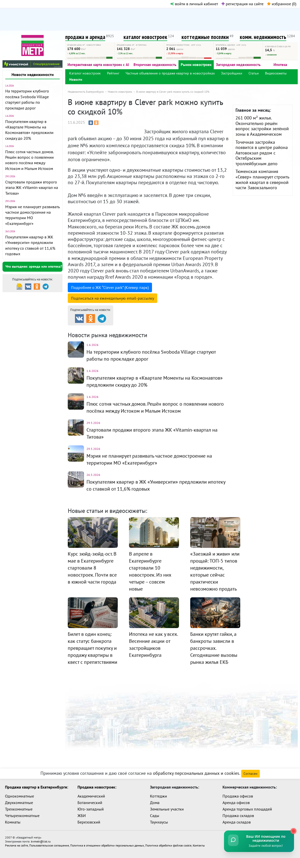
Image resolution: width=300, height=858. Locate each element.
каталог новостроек (145, 36)
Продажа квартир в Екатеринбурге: (36, 787)
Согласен (251, 773)
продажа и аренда (85, 36)
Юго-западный (91, 809)
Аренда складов (236, 822)
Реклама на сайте (16, 845)
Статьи (253, 73)
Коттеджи (158, 796)
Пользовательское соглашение (49, 845)
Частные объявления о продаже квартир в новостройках (170, 73)
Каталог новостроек (85, 73)
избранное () (281, 3)
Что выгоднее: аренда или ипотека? (34, 266)
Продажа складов (238, 815)
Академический (91, 796)
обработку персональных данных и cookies (196, 773)
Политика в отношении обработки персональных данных (107, 845)
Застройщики (231, 73)
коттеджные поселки (205, 36)
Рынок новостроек (196, 64)
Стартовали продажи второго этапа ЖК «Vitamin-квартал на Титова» (31, 187)
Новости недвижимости (33, 74)
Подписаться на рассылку (112, 298)
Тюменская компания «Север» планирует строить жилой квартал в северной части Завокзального (262, 179)
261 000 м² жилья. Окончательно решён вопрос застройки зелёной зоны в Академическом (262, 126)
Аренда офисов (236, 802)
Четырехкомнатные (22, 815)
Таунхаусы (159, 822)
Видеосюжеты (275, 73)
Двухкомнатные (19, 802)
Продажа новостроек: (97, 787)
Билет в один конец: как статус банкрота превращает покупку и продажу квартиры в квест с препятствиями (92, 648)
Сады (154, 815)
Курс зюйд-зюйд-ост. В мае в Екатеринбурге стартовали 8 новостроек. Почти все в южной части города (92, 568)
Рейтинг (113, 73)
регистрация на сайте (243, 3)
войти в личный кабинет (194, 3)
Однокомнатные (19, 796)
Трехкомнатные (18, 809)
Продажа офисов (237, 796)
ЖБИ (82, 815)
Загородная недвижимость (238, 64)
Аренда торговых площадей (247, 809)
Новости (75, 79)
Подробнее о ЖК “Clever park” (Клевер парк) (110, 287)
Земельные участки (167, 809)
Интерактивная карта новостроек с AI (98, 64)
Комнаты (12, 822)
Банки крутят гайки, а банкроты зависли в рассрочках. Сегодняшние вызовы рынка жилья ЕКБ (213, 648)
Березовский (89, 822)
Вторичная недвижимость (155, 64)
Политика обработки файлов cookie (168, 845)
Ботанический (90, 802)
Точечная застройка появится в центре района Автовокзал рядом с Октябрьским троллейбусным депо (262, 152)
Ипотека (280, 64)
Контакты (199, 845)
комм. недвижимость (263, 36)
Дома (155, 802)
